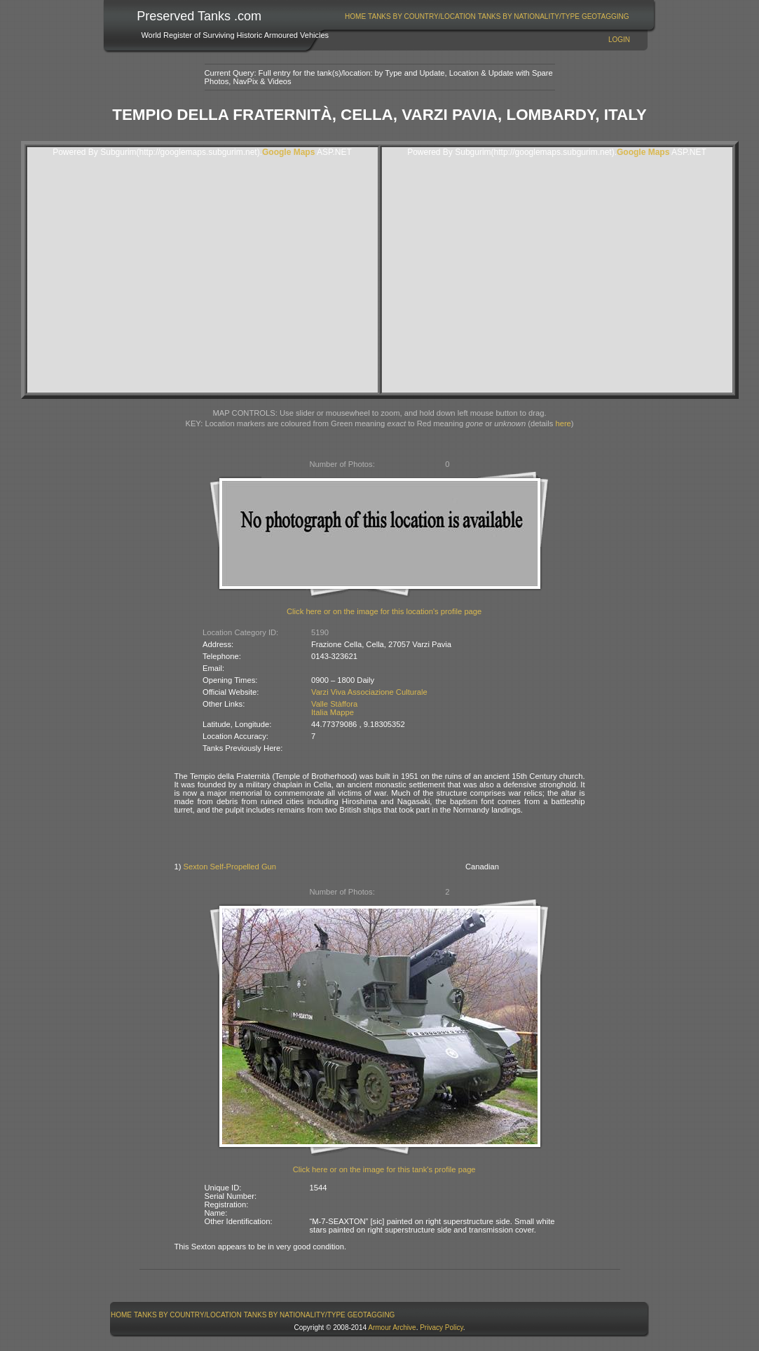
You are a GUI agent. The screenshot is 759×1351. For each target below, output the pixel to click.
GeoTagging (605, 16)
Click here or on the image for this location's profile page (384, 611)
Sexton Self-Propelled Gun (230, 866)
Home (355, 16)
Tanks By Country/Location (422, 16)
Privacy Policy (441, 1327)
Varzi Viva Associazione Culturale (369, 692)
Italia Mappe (332, 712)
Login (619, 39)
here (562, 423)
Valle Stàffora (334, 704)
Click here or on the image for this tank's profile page (384, 1169)
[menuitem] (355, 16)
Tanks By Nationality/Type (529, 16)
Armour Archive (392, 1327)
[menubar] (487, 16)
